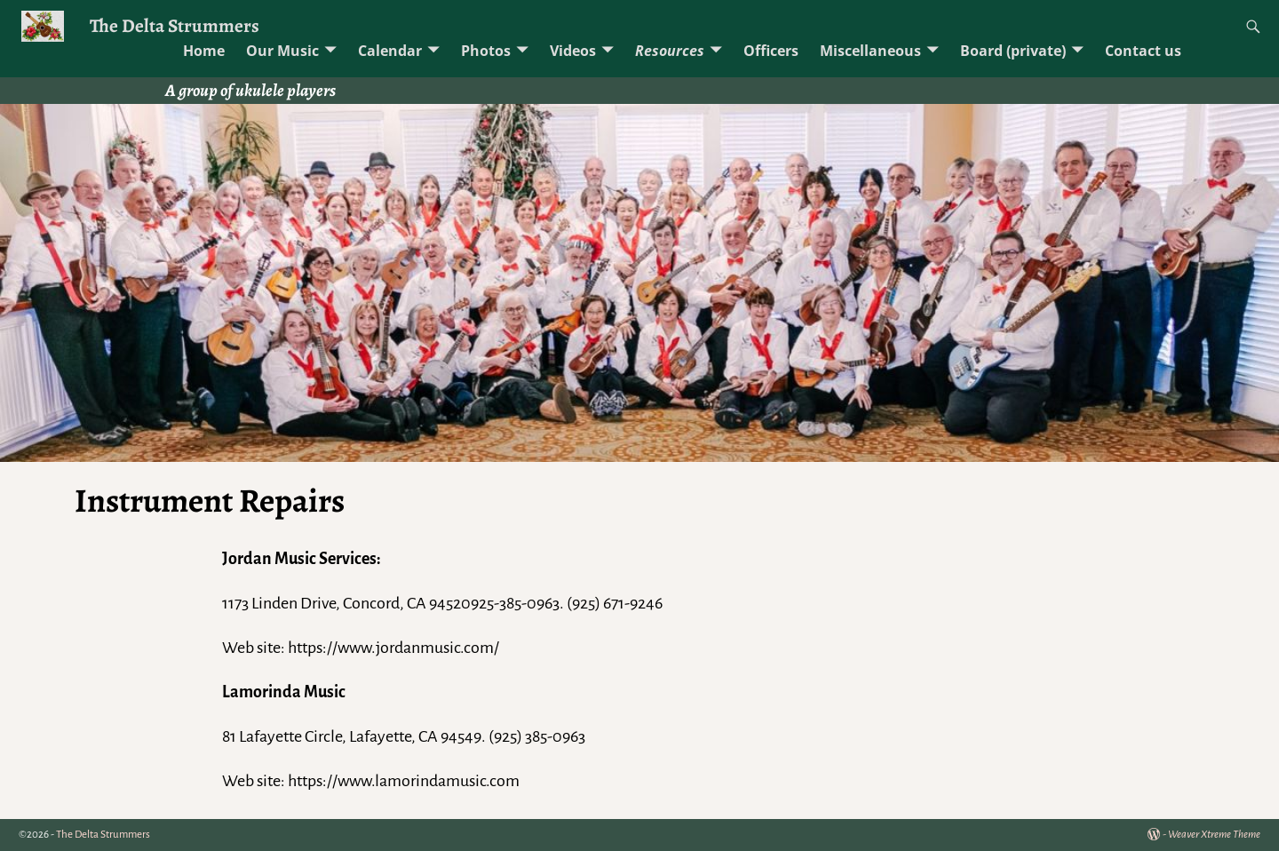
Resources (669, 50)
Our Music (282, 50)
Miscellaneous (870, 50)
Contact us (1143, 50)
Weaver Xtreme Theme (1214, 834)
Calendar (390, 50)
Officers (770, 50)
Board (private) (1013, 50)
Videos (573, 50)
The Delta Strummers (174, 25)
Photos (486, 50)
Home (204, 50)
